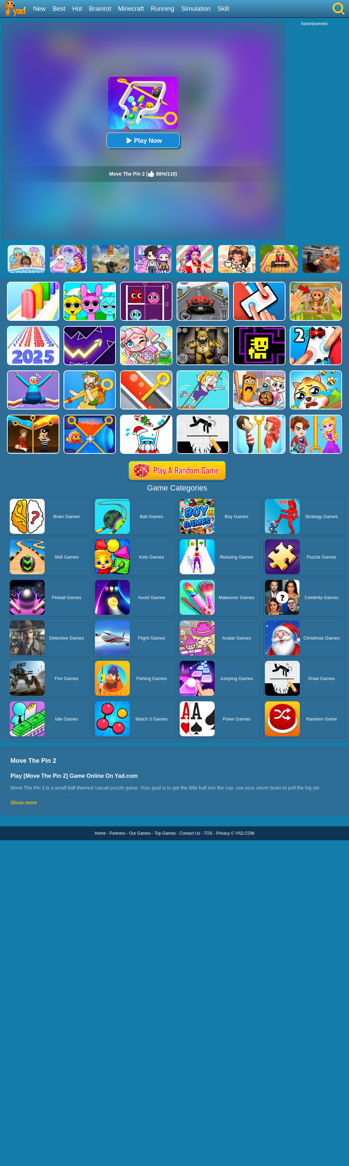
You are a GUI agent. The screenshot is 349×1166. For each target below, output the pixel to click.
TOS (208, 833)
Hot (77, 8)
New (39, 8)
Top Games (165, 833)
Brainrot (100, 8)
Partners (117, 833)
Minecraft (131, 8)
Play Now (143, 140)
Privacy (223, 833)
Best (59, 8)
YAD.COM (244, 833)
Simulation (195, 8)
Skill (223, 8)
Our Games (140, 833)
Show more (23, 802)
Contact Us (189, 833)
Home (100, 833)
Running (162, 8)
